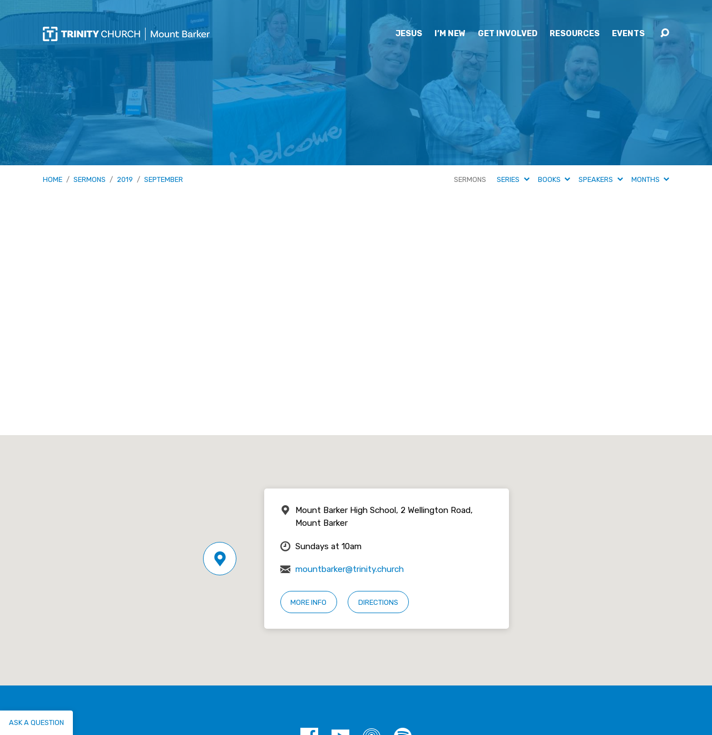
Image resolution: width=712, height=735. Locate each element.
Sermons (89, 179)
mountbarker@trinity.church (349, 569)
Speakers (600, 179)
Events (628, 34)
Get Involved (507, 34)
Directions (378, 602)
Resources (575, 34)
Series (513, 179)
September (163, 179)
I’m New (450, 34)
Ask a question (36, 722)
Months (650, 179)
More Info (308, 602)
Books (554, 179)
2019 (125, 179)
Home (52, 179)
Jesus (408, 34)
